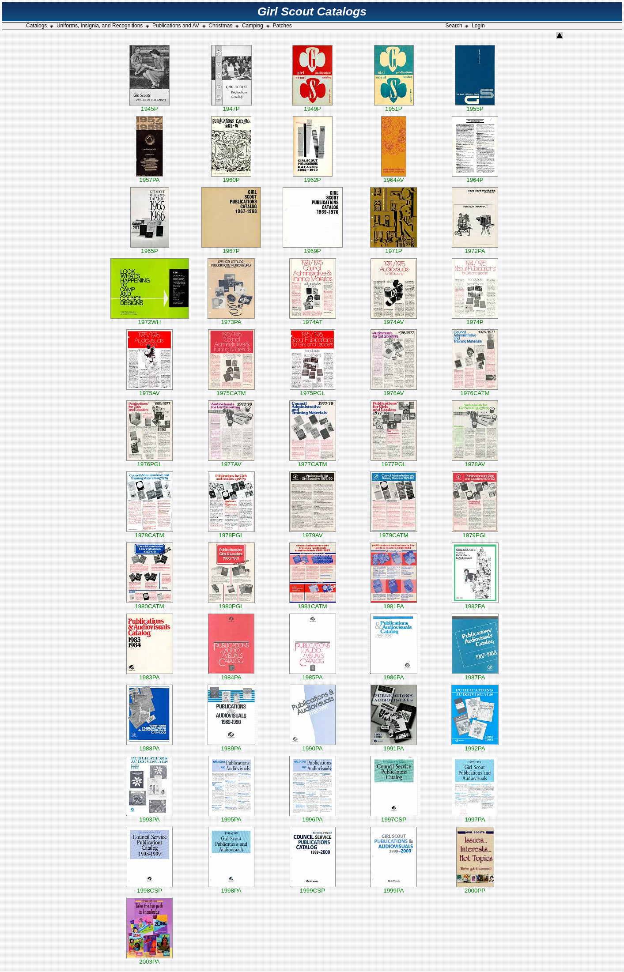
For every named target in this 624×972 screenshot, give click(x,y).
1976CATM (475, 390)
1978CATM (149, 533)
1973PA (231, 319)
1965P (149, 248)
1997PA (475, 817)
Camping (252, 26)
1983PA (149, 675)
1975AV (149, 390)
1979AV (312, 533)
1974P (475, 319)
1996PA (312, 817)
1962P (313, 177)
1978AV (475, 461)
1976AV (394, 390)
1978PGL (231, 533)
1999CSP (313, 888)
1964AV (393, 177)
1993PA (149, 817)
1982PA (475, 604)
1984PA (231, 675)
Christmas (220, 26)
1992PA (475, 746)
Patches (282, 26)
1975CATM (231, 390)
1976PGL (149, 461)
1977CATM (312, 461)
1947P (231, 106)
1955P (475, 106)
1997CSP (394, 817)
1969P (313, 248)
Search (454, 26)
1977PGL (394, 461)
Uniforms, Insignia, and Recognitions (100, 26)
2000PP (475, 888)
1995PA (231, 817)
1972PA (475, 248)
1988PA (149, 746)
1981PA (394, 604)
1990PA (313, 746)
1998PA (231, 888)
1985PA (312, 675)
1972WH (149, 319)
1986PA (393, 675)
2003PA (149, 959)
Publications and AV (175, 26)
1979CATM (393, 533)
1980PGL (231, 604)
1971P (393, 248)
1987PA (475, 675)
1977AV (231, 461)
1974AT (312, 319)
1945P (149, 106)
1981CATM (312, 604)
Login (478, 26)
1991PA (394, 746)
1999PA (394, 888)
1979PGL (475, 533)
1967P (231, 248)
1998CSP (150, 888)
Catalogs (36, 26)
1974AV (394, 319)
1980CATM (149, 604)
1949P (312, 106)
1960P (231, 177)
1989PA (231, 746)
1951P (394, 106)
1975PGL (312, 390)
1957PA (149, 177)
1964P (475, 177)
